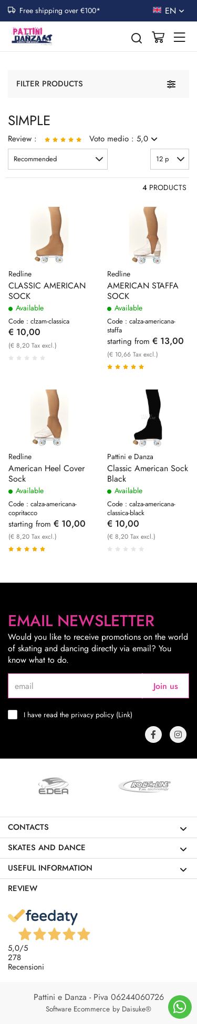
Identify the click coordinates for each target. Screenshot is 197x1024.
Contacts (97, 827)
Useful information (97, 868)
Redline (20, 274)
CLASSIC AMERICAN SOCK (47, 291)
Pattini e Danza (130, 456)
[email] (75, 685)
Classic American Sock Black (147, 473)
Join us (165, 686)
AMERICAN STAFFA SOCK (143, 291)
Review (22, 888)
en (175, 10)
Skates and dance (97, 848)
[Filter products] (171, 84)
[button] (58, 159)
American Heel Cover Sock (46, 473)
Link (124, 714)
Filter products (49, 84)
